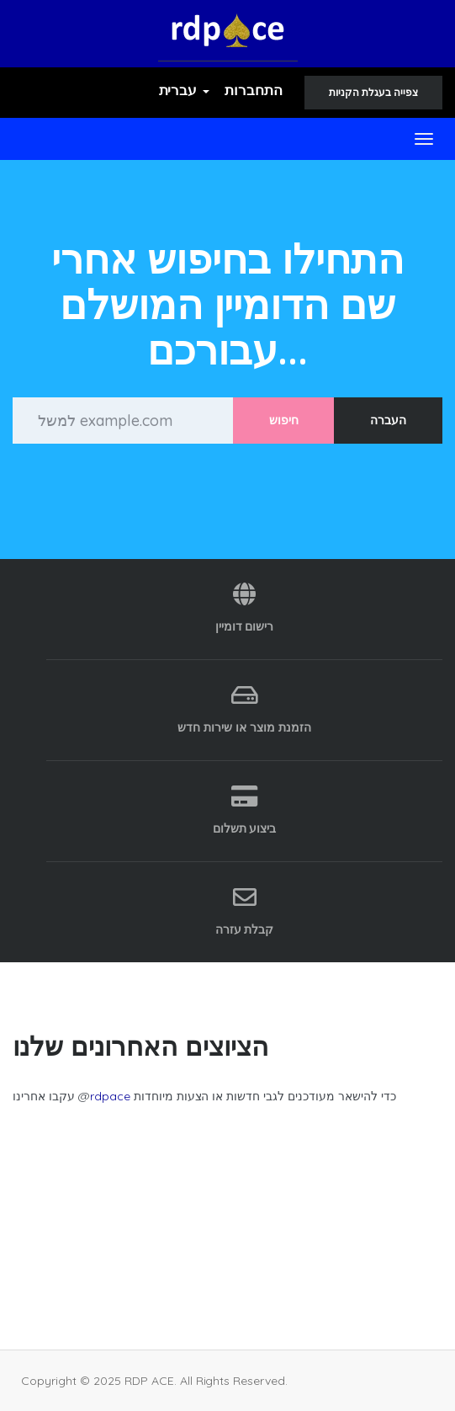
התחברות (254, 90)
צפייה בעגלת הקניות (373, 92)
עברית (184, 90)
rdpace (110, 1096)
